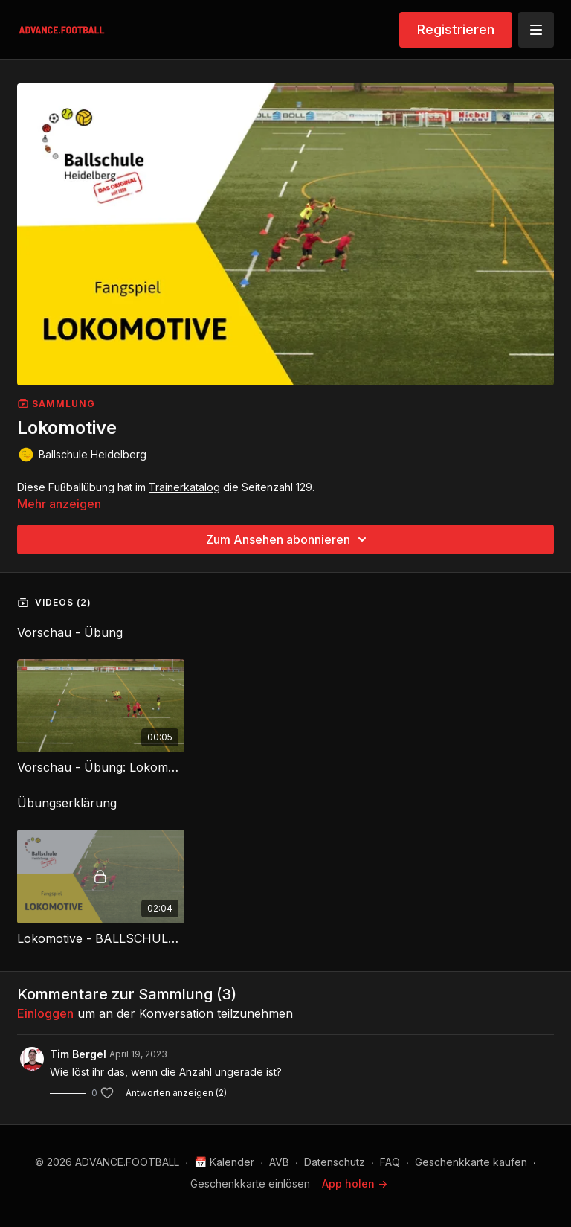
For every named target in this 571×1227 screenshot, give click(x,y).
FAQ (390, 1162)
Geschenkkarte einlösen (250, 1183)
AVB (279, 1162)
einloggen (45, 1013)
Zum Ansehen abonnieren (288, 539)
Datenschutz (334, 1162)
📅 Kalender (224, 1162)
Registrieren (455, 29)
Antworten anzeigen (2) (176, 1092)
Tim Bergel (78, 1054)
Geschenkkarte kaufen (471, 1162)
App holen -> (354, 1183)
